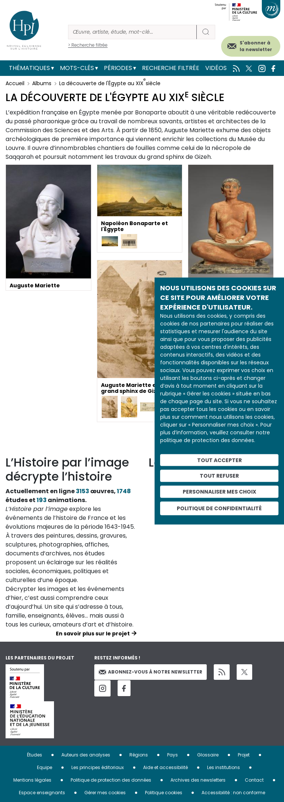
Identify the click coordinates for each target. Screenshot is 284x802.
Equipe (44, 767)
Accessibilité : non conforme (233, 792)
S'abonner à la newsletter (256, 46)
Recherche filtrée (170, 68)
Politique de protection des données (111, 780)
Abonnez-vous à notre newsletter (150, 672)
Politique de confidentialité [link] (219, 508)
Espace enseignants (42, 792)
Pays (172, 755)
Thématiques (29, 68)
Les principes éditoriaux (97, 767)
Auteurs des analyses (85, 755)
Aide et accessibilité (165, 767)
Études (34, 755)
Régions (138, 755)
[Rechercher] (132, 32)
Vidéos (216, 68)
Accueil (15, 83)
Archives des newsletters (198, 780)
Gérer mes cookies (105, 792)
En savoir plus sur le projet (93, 633)
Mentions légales (32, 780)
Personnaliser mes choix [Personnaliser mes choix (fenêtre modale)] (219, 491)
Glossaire (208, 755)
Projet (244, 755)
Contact (254, 780)
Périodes (118, 68)
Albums (41, 83)
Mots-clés (77, 68)
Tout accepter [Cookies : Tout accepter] (219, 460)
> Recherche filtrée (88, 45)
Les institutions (223, 767)
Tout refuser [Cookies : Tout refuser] (219, 475)
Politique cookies (163, 792)
